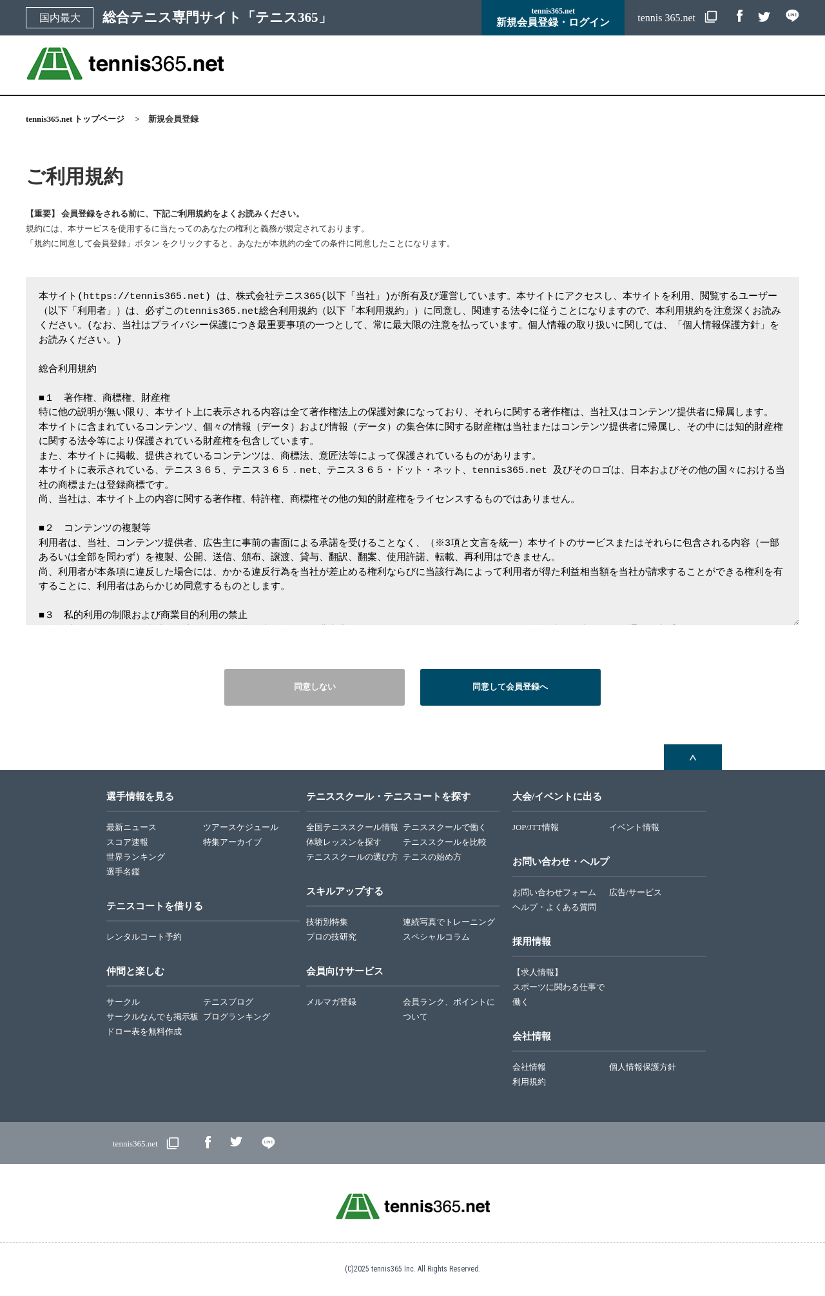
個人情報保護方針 (642, 1067)
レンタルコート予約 (144, 937)
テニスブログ (228, 1002)
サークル (123, 1002)
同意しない (315, 687)
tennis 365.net (667, 17)
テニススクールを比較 (445, 842)
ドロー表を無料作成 (144, 1031)
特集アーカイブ (232, 842)
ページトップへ (693, 757)
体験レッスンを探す (344, 842)
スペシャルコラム (436, 937)
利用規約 (529, 1082)
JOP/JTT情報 (535, 827)
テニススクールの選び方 (352, 857)
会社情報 (529, 1067)
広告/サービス (635, 892)
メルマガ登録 (331, 1002)
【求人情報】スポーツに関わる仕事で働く (558, 987)
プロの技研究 (331, 937)
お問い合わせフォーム (554, 892)
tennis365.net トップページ (75, 119)
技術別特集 (327, 922)
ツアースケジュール (240, 827)
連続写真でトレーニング (449, 922)
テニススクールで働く (445, 827)
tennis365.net (135, 1143)
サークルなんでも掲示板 (152, 1016)
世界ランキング (135, 857)
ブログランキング (236, 1016)
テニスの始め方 (432, 857)
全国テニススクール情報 (352, 827)
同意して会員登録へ (510, 687)
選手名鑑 (123, 871)
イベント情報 (634, 827)
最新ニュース (131, 827)
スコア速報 (127, 842)
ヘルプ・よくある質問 (554, 907)
